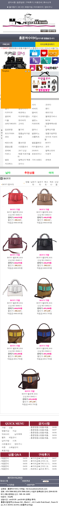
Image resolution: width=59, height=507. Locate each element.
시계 (14, 441)
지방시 (35, 116)
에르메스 (22, 112)
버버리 (35, 108)
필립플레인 (36, 143)
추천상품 (29, 172)
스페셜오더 (13, 447)
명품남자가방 (24, 133)
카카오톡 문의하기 (47, 44)
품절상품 (9, 147)
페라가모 (49, 112)
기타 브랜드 (37, 160)
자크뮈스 (9, 164)
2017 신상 (22, 150)
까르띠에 (35, 124)
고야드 (21, 124)
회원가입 (5, 451)
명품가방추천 (51, 133)
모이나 (21, 164)
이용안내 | (39, 2)
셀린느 (35, 120)
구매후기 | (30, 2)
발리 (7, 108)
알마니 (35, 129)
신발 (13, 427)
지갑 (14, 431)
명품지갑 (5, 431)
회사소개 (47, 2)
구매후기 (44, 454)
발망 (7, 160)
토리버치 (22, 120)
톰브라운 (22, 143)
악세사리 (6, 434)
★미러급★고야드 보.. (40, 461)
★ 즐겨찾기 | (12, 7)
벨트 (4, 437)
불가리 (21, 129)
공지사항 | (12, 2)
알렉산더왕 (50, 129)
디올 (7, 120)
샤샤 (34, 105)
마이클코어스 (37, 147)
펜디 (47, 108)
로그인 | (21, 7)
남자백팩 (18, 434)
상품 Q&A (14, 454)
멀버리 (35, 112)
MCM (47, 120)
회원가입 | (29, 7)
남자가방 (5, 441)
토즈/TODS (9, 133)
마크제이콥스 (24, 116)
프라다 (48, 105)
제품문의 (5, 458)
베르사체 (9, 143)
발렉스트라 (50, 150)
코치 (47, 147)
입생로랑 (9, 129)
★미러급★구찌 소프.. (40, 458)
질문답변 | (21, 2)
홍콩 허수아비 (27, 38)
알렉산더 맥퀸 (24, 160)
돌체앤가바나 (51, 116)
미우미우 (9, 112)
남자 (7, 172)
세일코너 (13, 437)
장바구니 (48, 7)
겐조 (7, 137)
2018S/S (35, 150)
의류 (4, 447)
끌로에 (8, 116)
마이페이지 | (39, 7)
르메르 (48, 160)
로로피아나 (36, 154)
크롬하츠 (35, 137)
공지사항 (44, 423)
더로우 (48, 154)
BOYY (48, 143)
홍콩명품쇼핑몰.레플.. (40, 427)
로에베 (8, 150)
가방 (4, 427)
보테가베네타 (10, 124)
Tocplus (5, 71)
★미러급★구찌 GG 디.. (40, 464)
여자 (51, 172)
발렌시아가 (23, 108)
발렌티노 (35, 133)
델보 (20, 137)
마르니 (8, 154)
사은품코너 (23, 147)
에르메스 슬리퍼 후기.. (40, 469)
